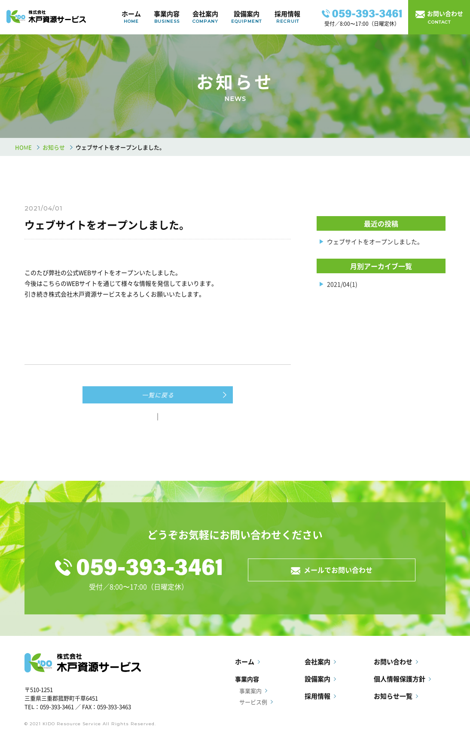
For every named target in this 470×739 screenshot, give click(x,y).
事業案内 (250, 691)
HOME (23, 147)
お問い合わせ (393, 661)
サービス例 (253, 702)
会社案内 (205, 17)
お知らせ (54, 147)
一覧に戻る (158, 395)
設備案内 (246, 17)
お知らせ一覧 (393, 696)
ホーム (131, 17)
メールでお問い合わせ (336, 570)
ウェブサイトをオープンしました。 (375, 241)
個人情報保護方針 (399, 679)
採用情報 (287, 17)
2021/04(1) (342, 284)
